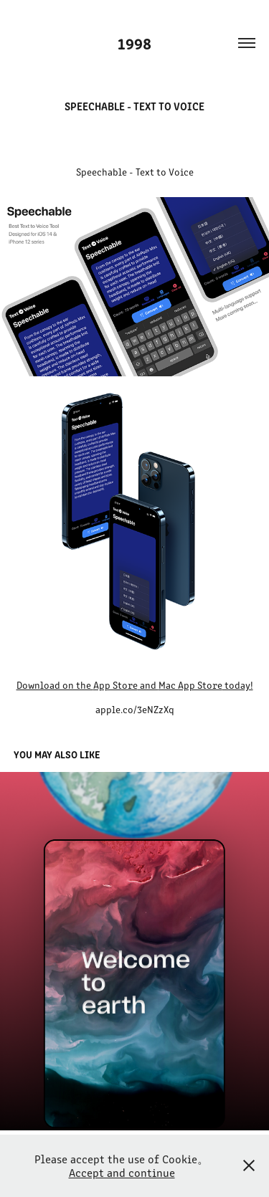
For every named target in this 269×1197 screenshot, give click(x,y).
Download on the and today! (134, 685)
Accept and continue (122, 1172)
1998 (134, 43)
